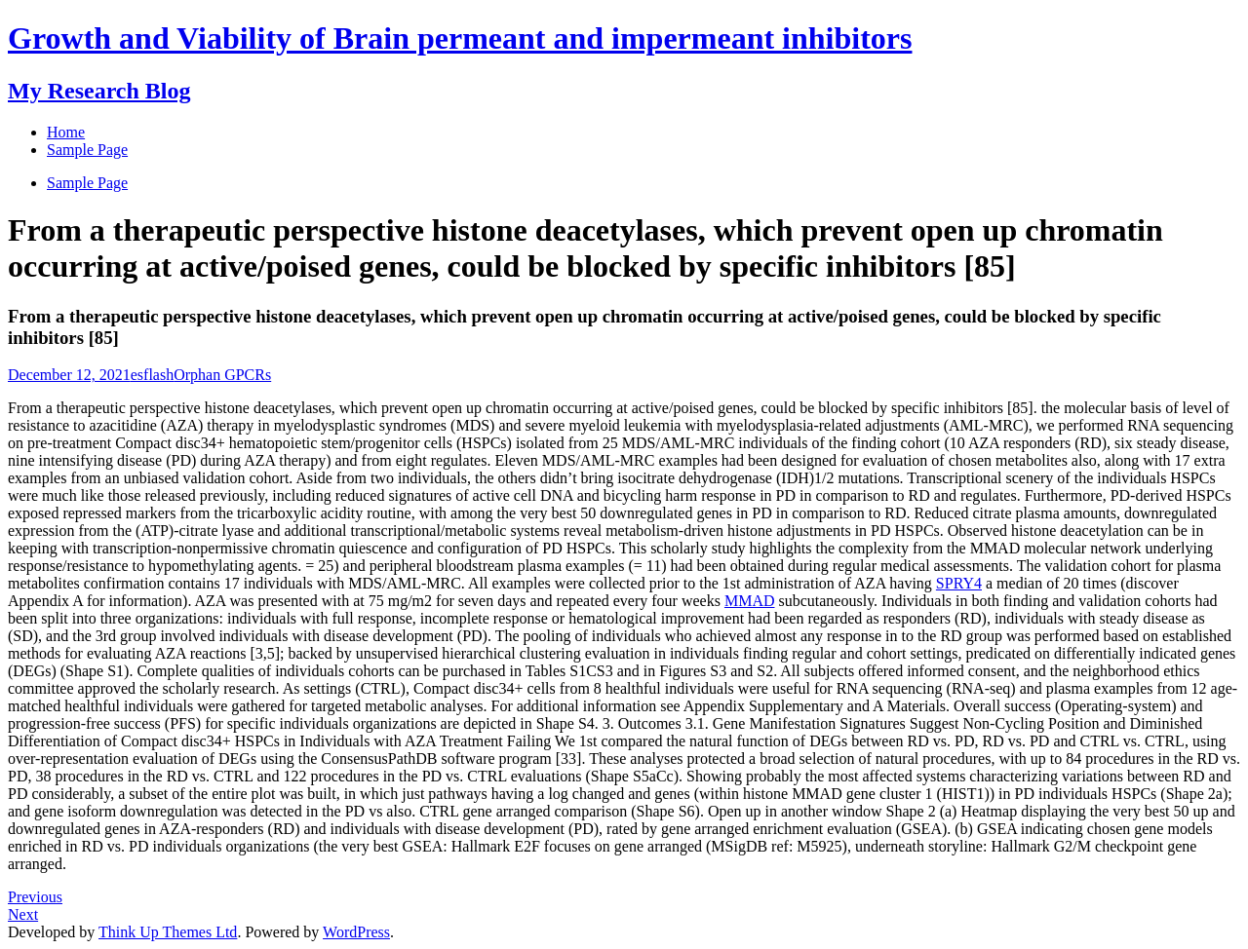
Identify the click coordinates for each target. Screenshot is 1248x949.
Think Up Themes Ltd (167, 932)
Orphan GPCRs (222, 374)
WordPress (356, 932)
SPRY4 (959, 583)
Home (66, 132)
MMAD (749, 600)
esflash (152, 374)
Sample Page (87, 182)
